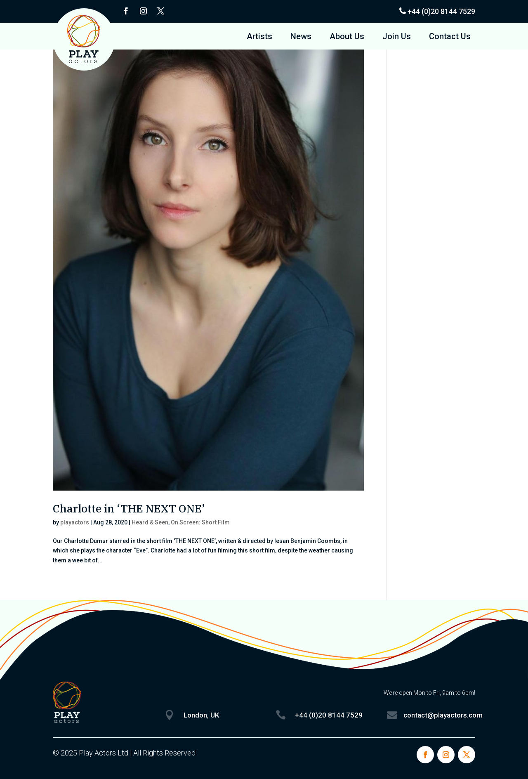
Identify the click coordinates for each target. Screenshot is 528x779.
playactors (74, 522)
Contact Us (450, 37)
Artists (259, 37)
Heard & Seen (150, 522)
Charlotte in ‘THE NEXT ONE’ (129, 508)
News (300, 37)
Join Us (396, 37)
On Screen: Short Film (200, 522)
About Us (347, 37)
